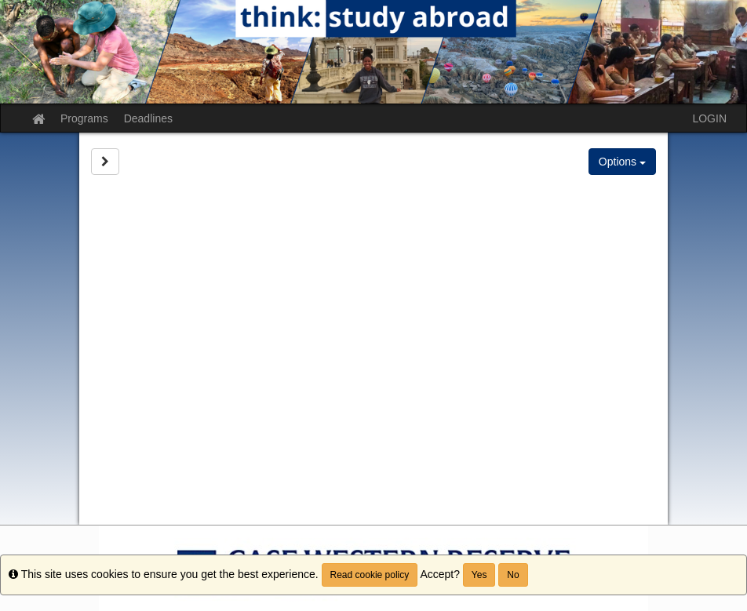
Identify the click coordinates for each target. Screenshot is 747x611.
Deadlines (148, 118)
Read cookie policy (370, 574)
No (513, 574)
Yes (479, 574)
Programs (84, 118)
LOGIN (709, 118)
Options (622, 161)
